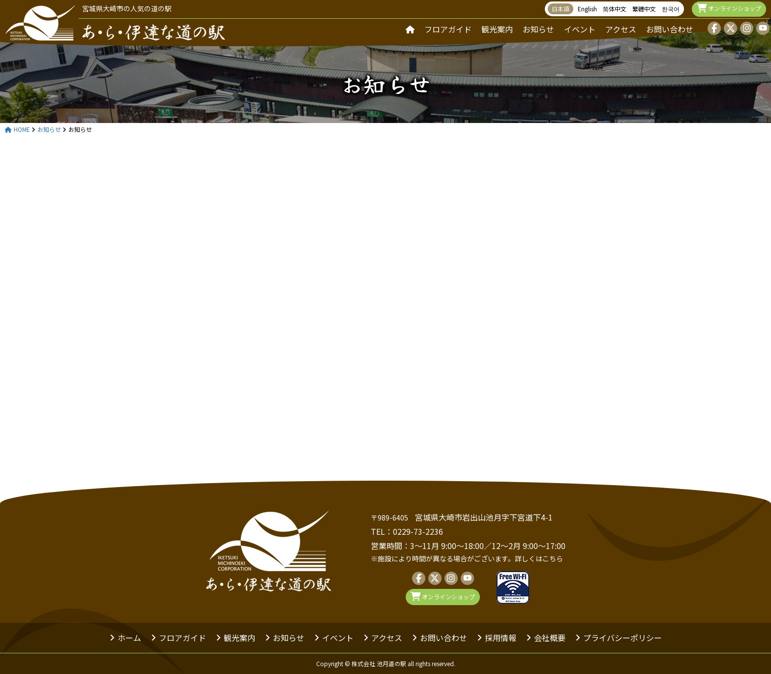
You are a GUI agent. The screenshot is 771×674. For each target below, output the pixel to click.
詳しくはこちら (539, 558)
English (587, 8)
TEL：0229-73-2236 (407, 531)
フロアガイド (448, 29)
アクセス (620, 29)
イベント (579, 29)
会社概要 (549, 637)
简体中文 (614, 8)
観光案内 (497, 29)
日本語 (560, 8)
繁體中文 (644, 8)
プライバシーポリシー (622, 637)
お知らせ (538, 29)
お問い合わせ (669, 29)
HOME (17, 129)
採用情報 (500, 637)
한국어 (671, 8)
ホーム (129, 637)
